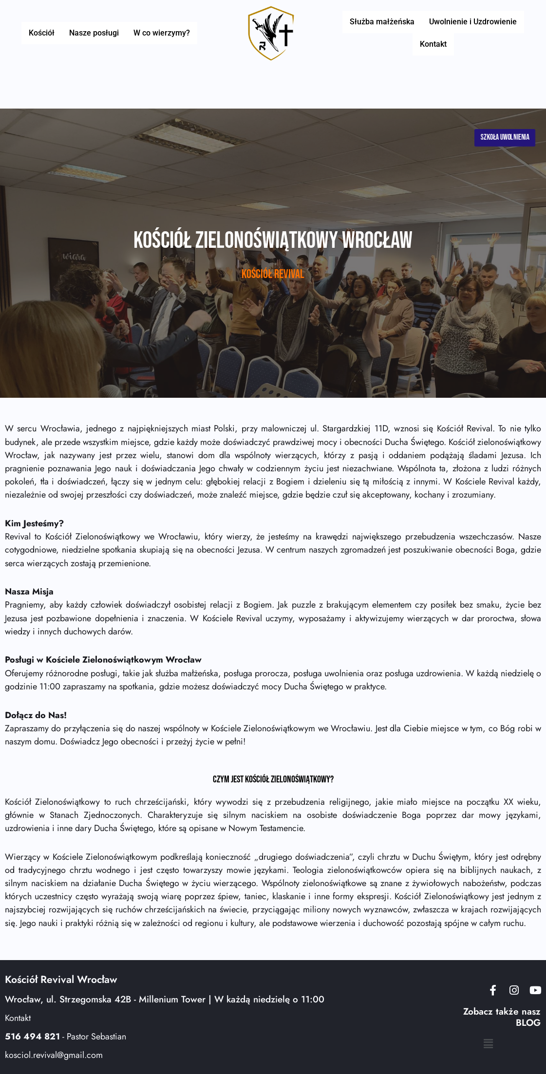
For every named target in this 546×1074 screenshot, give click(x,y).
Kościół (46, 32)
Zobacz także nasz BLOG (502, 1017)
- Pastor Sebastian (65, 1036)
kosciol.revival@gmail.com (54, 1055)
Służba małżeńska (384, 21)
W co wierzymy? (157, 32)
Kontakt (433, 44)
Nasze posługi (94, 32)
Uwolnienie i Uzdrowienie (470, 21)
